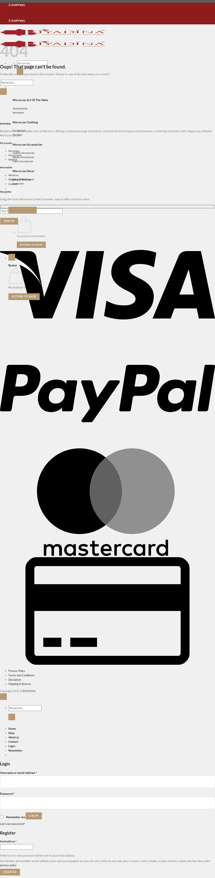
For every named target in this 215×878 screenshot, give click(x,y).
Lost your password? (12, 823)
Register (10, 872)
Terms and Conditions (21, 675)
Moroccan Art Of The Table (30, 100)
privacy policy (8, 865)
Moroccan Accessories (27, 144)
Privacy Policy (16, 671)
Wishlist (12, 159)
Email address (13, 841)
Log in (33, 815)
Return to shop (31, 244)
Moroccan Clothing (25, 122)
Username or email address (18, 772)
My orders (14, 150)
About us (13, 188)
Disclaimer (14, 679)
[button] (22, 210)
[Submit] (20, 71)
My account (14, 155)
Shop (11, 733)
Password (7, 793)
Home (12, 728)
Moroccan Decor (24, 171)
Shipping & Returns (19, 179)
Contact (13, 193)
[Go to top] (3, 696)
